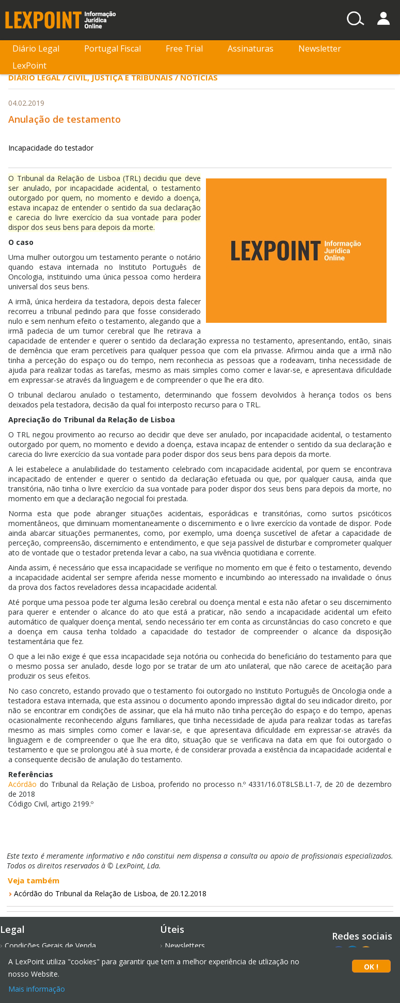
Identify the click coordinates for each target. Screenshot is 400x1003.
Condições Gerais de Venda (50, 945)
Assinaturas (251, 48)
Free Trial (184, 48)
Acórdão (23, 784)
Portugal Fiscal (112, 48)
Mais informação (36, 989)
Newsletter (319, 48)
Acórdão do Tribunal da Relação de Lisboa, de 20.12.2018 (110, 893)
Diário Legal (35, 48)
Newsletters (185, 945)
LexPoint (29, 65)
